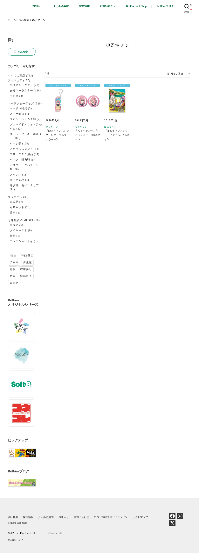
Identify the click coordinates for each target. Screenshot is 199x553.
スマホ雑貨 (17, 113)
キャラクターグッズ (58, 85)
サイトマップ (140, 517)
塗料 (13, 212)
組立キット (17, 207)
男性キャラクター (21, 85)
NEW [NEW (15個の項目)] (13, 255)
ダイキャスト (18, 230)
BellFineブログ (165, 6)
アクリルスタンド (21, 148)
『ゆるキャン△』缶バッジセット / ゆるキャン (87, 135)
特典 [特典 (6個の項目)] (13, 276)
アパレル (15, 174)
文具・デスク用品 (21, 154)
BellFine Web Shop (136, 6)
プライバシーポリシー (56, 533)
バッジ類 (15, 143)
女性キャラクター (21, 90)
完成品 (14, 201)
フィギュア (15, 80)
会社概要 (13, 517)
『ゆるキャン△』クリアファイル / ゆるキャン (116, 135)
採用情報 (84, 6)
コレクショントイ (21, 241)
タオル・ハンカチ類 (23, 119)
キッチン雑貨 (18, 108)
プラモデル (15, 197)
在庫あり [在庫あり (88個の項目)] (26, 269)
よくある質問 (61, 6)
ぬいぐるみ (17, 179)
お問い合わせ (108, 6)
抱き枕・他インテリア (24, 185)
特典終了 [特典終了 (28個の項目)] (26, 276)
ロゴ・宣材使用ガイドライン (110, 517)
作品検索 (21, 51)
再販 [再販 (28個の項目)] (13, 269)
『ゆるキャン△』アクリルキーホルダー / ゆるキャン (57, 135)
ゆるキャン (51, 126)
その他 (14, 96)
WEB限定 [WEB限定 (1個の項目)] (27, 255)
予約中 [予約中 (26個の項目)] (14, 262)
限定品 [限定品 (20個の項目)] (14, 283)
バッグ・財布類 (20, 159)
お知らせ (37, 6)
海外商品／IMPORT (21, 220)
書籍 (13, 235)
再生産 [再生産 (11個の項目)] (27, 262)
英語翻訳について (15, 540)
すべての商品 (16, 75)
